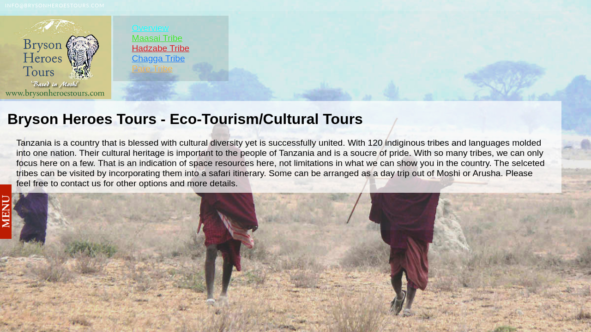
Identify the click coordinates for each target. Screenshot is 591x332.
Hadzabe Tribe (160, 48)
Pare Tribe (152, 68)
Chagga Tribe (158, 58)
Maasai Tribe (157, 38)
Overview (150, 28)
